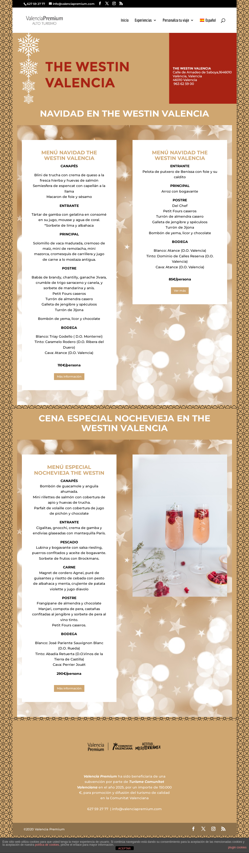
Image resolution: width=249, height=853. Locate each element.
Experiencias (143, 20)
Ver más (180, 290)
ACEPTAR (124, 848)
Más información (69, 376)
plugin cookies (237, 847)
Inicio (125, 20)
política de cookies (47, 844)
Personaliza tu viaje (176, 20)
